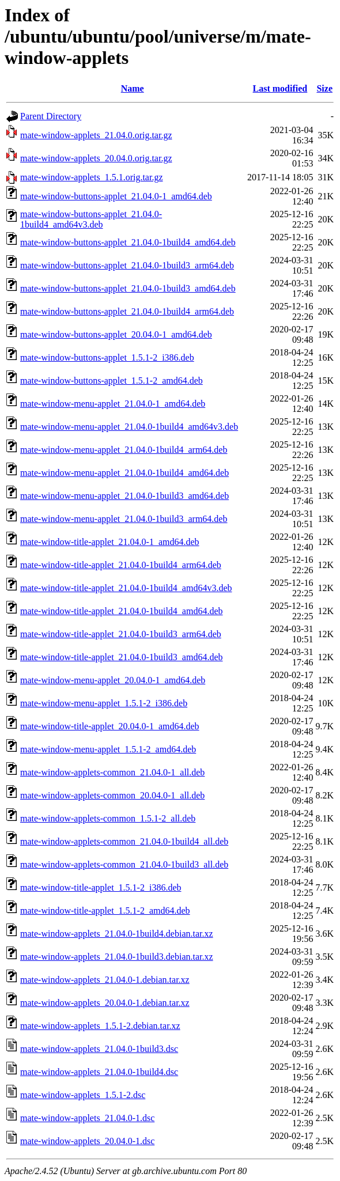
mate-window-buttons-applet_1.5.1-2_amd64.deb (111, 380)
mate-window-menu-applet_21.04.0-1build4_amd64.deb (124, 473)
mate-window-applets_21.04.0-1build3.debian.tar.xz (116, 957)
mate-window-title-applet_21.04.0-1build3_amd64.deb (121, 657)
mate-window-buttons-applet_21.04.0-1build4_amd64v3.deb (91, 219)
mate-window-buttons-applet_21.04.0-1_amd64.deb (116, 196)
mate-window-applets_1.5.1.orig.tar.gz (91, 177)
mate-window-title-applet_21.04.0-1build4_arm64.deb (120, 565)
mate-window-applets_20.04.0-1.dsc (87, 1141)
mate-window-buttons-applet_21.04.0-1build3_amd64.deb (128, 288)
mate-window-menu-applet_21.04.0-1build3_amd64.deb (124, 496)
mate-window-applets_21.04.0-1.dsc (87, 1118)
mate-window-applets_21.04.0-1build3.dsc (99, 1049)
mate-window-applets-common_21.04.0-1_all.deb (112, 772)
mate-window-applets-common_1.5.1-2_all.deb (107, 818)
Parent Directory (50, 116)
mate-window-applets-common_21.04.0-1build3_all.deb (124, 864)
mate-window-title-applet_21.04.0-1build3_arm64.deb (120, 634)
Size (324, 88)
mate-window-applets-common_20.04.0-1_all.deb (112, 795)
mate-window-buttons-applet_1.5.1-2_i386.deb (107, 357)
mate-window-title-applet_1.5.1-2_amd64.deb (105, 910)
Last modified (280, 88)
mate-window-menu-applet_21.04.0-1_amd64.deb (112, 403)
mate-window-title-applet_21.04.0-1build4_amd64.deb (121, 611)
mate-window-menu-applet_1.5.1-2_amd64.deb (108, 749)
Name (132, 88)
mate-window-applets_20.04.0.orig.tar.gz (96, 158)
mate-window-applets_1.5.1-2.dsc (82, 1095)
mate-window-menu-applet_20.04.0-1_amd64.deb (112, 680)
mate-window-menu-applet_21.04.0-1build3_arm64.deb (123, 519)
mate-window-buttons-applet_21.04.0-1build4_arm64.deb (127, 311)
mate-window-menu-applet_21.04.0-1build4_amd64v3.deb (129, 426)
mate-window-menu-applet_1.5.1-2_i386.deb (103, 703)
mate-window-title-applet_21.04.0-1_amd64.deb (109, 542)
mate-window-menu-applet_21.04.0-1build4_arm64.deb (123, 450)
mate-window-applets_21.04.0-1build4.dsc (99, 1072)
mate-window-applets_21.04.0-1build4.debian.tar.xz (116, 933)
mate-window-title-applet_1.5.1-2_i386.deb (100, 887)
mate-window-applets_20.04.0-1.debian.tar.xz (105, 1003)
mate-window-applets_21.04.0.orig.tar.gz (96, 135)
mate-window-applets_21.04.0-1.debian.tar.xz (105, 980)
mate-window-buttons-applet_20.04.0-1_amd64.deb (116, 334)
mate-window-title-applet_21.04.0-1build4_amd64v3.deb (126, 588)
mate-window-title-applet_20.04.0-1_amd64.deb (109, 726)
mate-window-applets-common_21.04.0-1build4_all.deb (124, 841)
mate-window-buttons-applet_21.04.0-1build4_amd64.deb (128, 242)
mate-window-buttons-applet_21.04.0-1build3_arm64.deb (127, 265)
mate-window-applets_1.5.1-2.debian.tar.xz (100, 1026)
